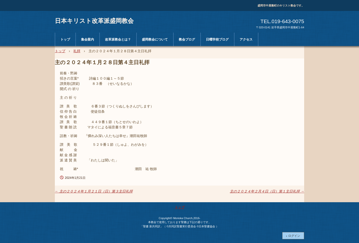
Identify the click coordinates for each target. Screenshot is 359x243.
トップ (65, 39)
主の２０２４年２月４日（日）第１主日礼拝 (267, 191)
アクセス (246, 39)
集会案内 (87, 39)
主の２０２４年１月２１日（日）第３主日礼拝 (94, 191)
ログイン (294, 236)
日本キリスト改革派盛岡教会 (94, 20)
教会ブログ (187, 39)
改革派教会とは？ (118, 39)
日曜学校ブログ (217, 39)
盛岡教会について (155, 39)
